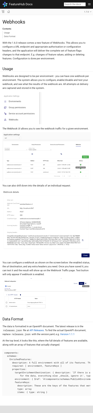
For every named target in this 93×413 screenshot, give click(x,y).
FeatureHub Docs (17, 4)
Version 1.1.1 (67, 334)
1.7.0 (86, 12)
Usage (7, 33)
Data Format (9, 36)
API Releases (37, 330)
